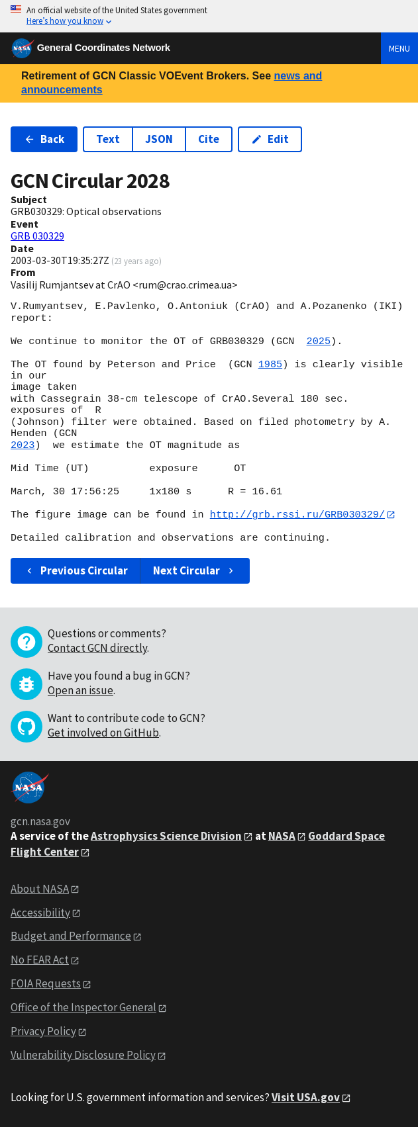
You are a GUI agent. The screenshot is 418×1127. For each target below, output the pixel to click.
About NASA (40, 888)
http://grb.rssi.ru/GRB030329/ (297, 514)
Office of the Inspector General (83, 1008)
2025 (319, 341)
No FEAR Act (40, 960)
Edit (270, 139)
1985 (270, 364)
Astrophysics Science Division (166, 836)
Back (44, 139)
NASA (281, 836)
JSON (159, 139)
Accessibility (40, 912)
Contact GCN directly (97, 648)
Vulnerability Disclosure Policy (83, 1055)
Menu (399, 48)
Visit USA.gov (306, 1097)
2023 (22, 445)
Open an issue (80, 690)
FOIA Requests (46, 984)
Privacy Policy (43, 1031)
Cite (208, 139)
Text (108, 139)
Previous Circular (76, 570)
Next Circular (194, 570)
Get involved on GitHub (103, 732)
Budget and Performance (71, 936)
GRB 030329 (37, 235)
